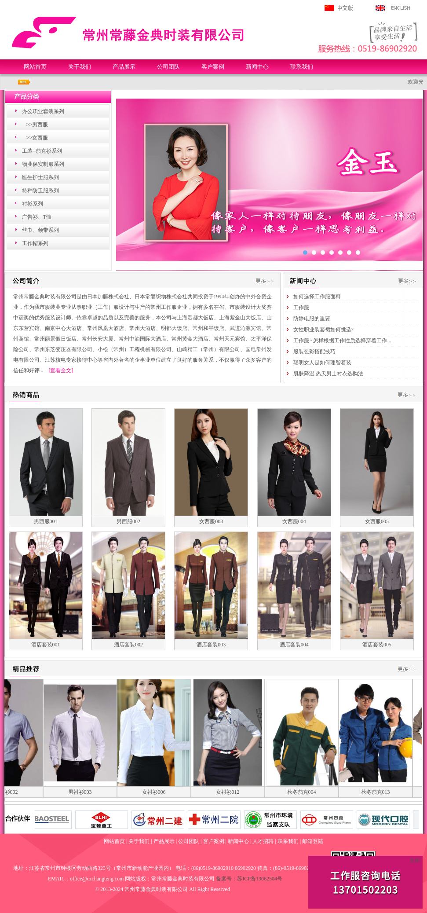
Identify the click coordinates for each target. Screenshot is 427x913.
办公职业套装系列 (43, 111)
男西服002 (128, 521)
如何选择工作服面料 (317, 296)
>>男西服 (37, 124)
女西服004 (294, 521)
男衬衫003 (85, 792)
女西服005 (377, 521)
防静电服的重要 (311, 318)
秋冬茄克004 (306, 792)
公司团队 (168, 66)
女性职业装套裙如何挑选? (323, 329)
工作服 (301, 307)
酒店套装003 (211, 645)
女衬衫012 (233, 792)
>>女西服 (37, 138)
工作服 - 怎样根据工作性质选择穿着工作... (342, 340)
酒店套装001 (45, 645)
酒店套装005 (376, 645)
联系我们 (301, 66)
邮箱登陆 (312, 841)
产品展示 (124, 66)
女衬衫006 (159, 792)
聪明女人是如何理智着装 (322, 362)
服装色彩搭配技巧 (314, 351)
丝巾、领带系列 (40, 230)
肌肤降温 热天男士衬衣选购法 (328, 373)
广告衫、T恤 (36, 217)
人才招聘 (263, 841)
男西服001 (46, 521)
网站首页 (35, 66)
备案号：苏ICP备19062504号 (249, 879)
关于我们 (79, 66)
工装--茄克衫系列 (42, 151)
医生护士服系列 (40, 177)
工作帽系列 (35, 243)
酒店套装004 (294, 645)
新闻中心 (257, 66)
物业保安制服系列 (43, 164)
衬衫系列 (32, 204)
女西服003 (211, 521)
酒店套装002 (128, 645)
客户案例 (212, 66)
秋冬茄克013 (380, 792)
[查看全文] (61, 370)
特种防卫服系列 (40, 190)
